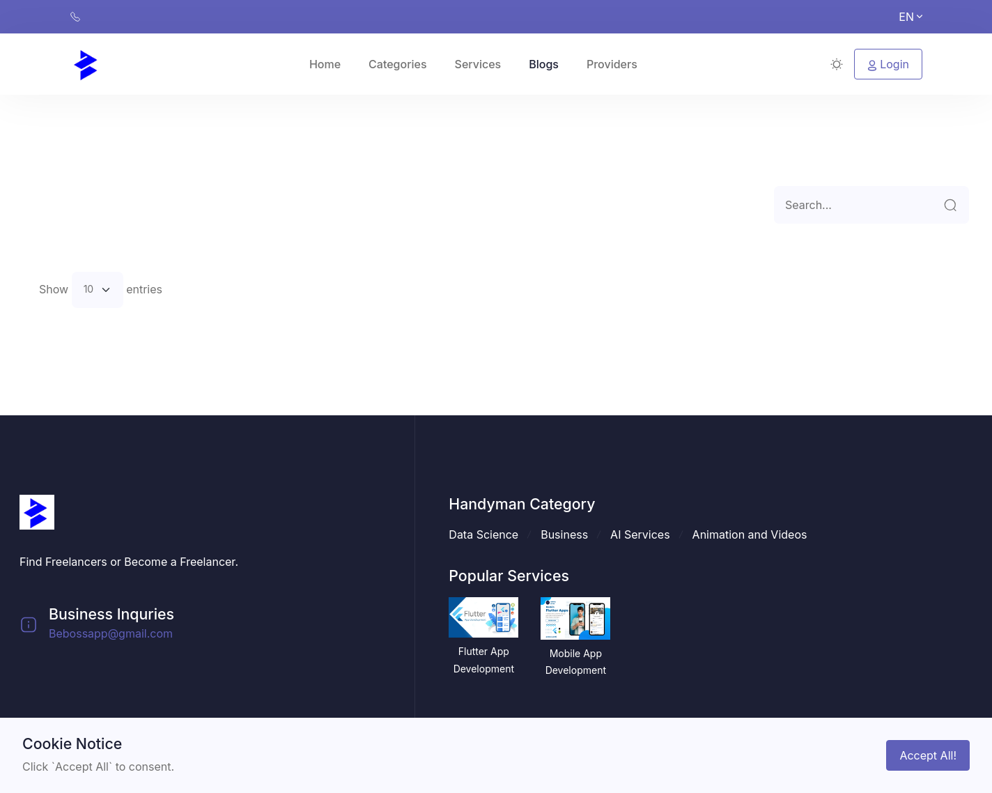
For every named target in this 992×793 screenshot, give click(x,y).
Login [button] (888, 64)
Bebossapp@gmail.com (111, 633)
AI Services (639, 534)
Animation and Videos (749, 534)
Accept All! (927, 755)
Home (325, 64)
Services (478, 64)
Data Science (483, 534)
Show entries (100, 290)
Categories (397, 64)
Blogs (544, 64)
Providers (612, 64)
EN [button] (910, 17)
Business (564, 534)
